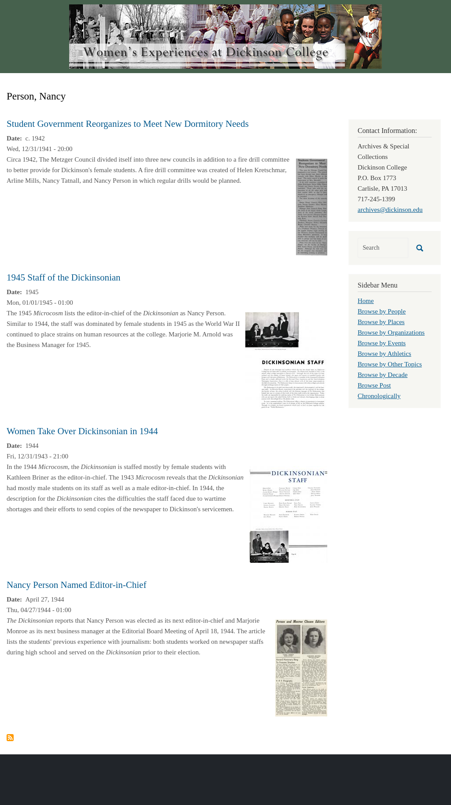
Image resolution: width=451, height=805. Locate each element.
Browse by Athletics (384, 353)
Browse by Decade (382, 374)
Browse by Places (381, 321)
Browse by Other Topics (390, 364)
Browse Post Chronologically (379, 390)
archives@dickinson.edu (390, 209)
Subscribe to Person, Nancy (10, 737)
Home (366, 300)
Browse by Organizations (391, 332)
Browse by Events (382, 343)
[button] (311, 206)
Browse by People (382, 311)
